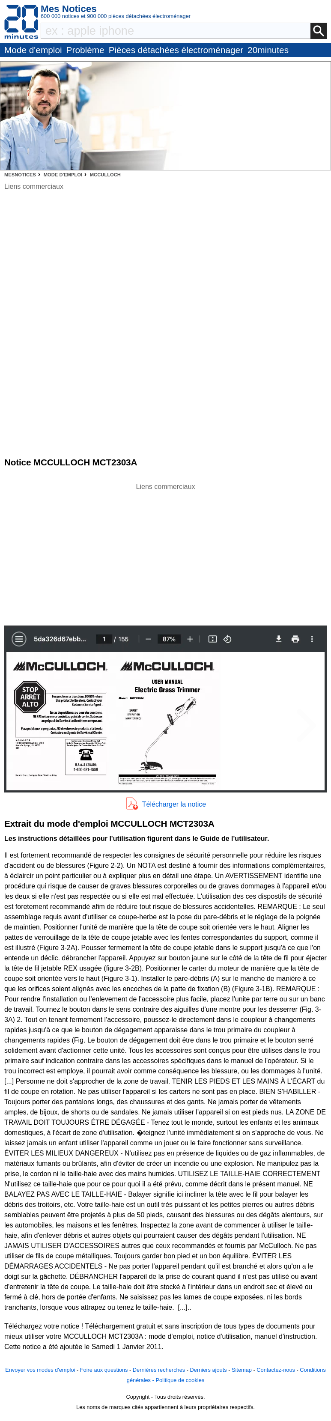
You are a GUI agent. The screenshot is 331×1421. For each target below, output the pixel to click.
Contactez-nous (275, 1370)
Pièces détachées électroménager (176, 50)
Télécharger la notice (174, 804)
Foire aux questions (104, 1370)
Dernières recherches (159, 1370)
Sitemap (242, 1370)
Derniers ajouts (208, 1370)
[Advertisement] (166, 552)
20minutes (268, 50)
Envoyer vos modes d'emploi (40, 1370)
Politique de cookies (179, 1380)
